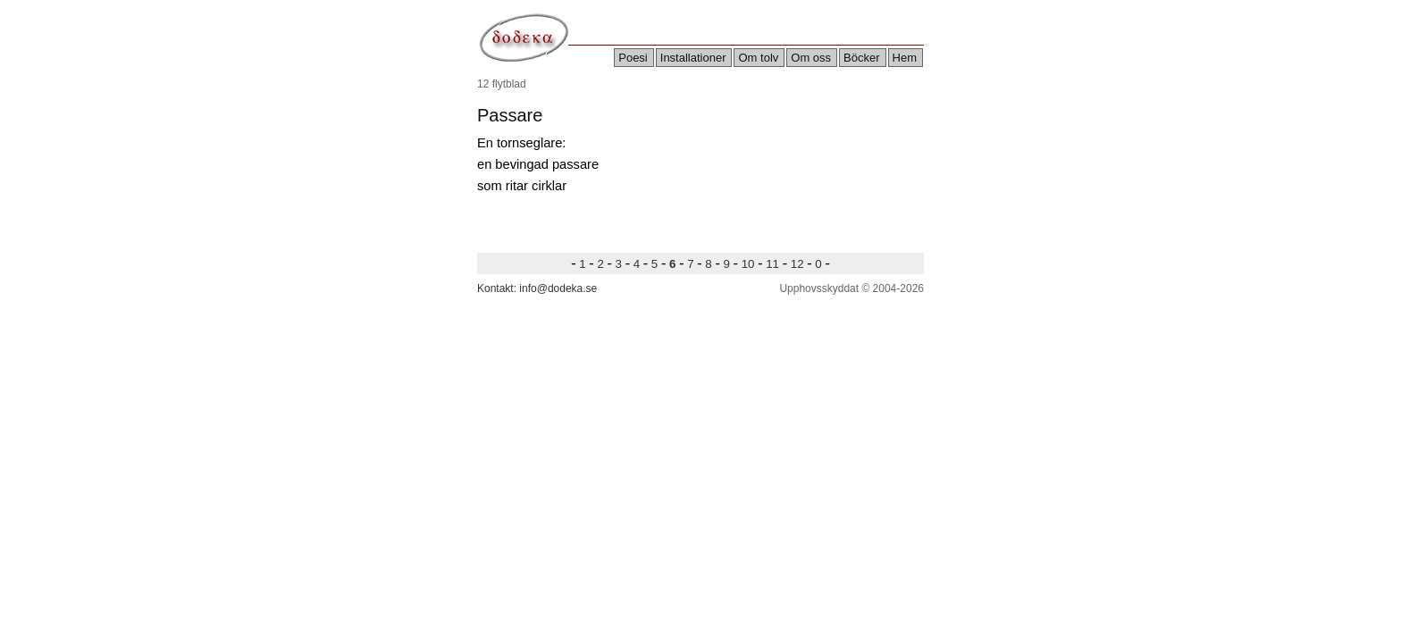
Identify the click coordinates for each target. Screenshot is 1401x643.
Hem (905, 57)
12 (797, 264)
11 (773, 264)
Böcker (861, 57)
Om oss (811, 57)
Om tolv (758, 57)
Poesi (633, 57)
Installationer (693, 57)
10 (748, 264)
